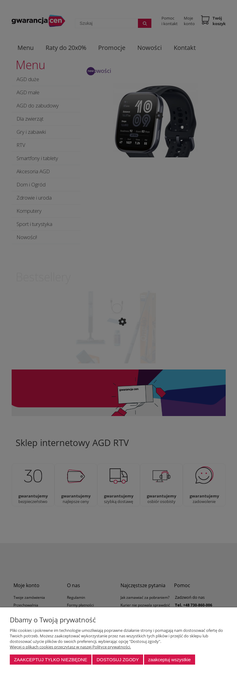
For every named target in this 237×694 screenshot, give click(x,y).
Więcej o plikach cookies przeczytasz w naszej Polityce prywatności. (70, 647)
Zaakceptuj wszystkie (169, 659)
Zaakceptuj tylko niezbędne (50, 659)
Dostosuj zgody (118, 659)
